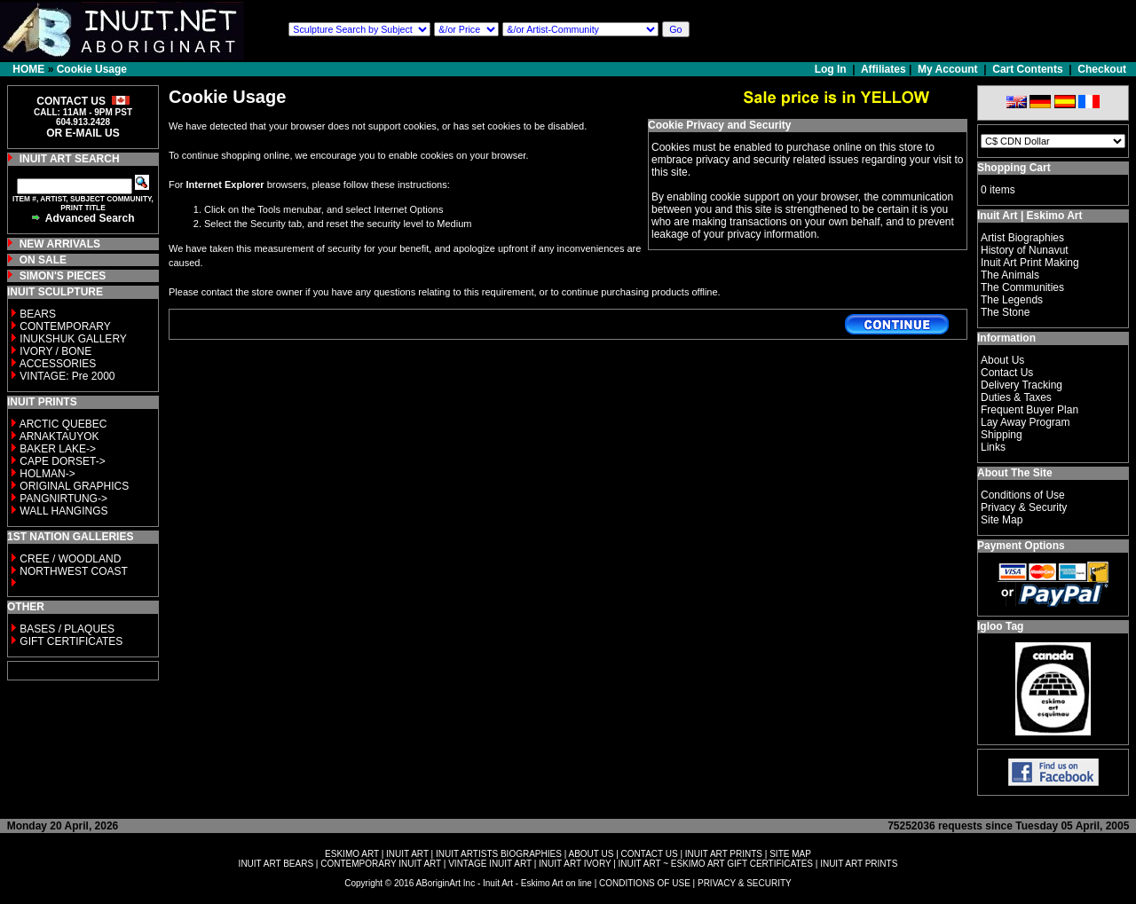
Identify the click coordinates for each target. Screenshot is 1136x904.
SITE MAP (790, 854)
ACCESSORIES (58, 364)
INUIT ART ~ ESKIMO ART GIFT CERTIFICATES (716, 864)
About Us (1002, 360)
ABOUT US (590, 854)
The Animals (1010, 275)
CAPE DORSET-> (62, 461)
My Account (948, 69)
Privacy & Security (1024, 507)
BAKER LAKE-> (58, 449)
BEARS (38, 314)
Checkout (1101, 69)
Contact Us (1007, 372)
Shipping (1001, 434)
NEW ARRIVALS (60, 244)
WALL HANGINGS (63, 511)
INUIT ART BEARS (276, 864)
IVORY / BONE (55, 351)
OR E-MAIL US (82, 133)
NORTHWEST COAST (72, 571)
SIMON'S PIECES (63, 276)
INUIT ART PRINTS (723, 854)
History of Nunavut (1025, 250)
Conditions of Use (1023, 495)
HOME (28, 69)
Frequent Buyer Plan (1029, 410)
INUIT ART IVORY (575, 864)
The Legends (1012, 300)
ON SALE (43, 260)
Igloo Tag (1000, 626)
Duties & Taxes (1016, 397)
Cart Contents (1027, 69)
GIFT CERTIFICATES (71, 641)
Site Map (1001, 520)
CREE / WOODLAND (69, 559)
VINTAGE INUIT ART (490, 864)
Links (993, 447)
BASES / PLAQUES (67, 629)
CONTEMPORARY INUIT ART (380, 864)
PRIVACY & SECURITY (745, 883)
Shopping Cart (1014, 167)
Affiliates (883, 69)
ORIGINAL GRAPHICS (74, 486)
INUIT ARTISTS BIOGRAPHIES (499, 854)
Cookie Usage (92, 69)
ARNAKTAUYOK (59, 436)
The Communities (1022, 287)
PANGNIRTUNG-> (63, 498)
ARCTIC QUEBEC (63, 424)
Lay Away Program (1025, 422)
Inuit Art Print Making (1030, 262)
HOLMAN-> (47, 474)
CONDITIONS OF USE (644, 883)
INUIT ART (407, 854)
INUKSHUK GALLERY (73, 339)
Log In (832, 69)
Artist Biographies (1022, 238)
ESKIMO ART (352, 854)
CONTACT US (649, 854)
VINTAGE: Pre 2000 (67, 376)
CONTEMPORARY (65, 326)
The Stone (1005, 312)
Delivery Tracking (1021, 385)
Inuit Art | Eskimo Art (1029, 215)
